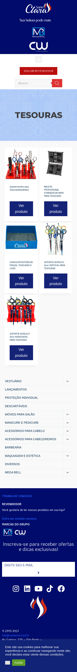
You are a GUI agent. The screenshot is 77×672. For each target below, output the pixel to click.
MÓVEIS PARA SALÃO (20, 414)
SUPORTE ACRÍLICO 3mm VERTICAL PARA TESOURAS (54, 265)
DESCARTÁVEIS (16, 406)
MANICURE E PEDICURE (22, 422)
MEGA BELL (13, 472)
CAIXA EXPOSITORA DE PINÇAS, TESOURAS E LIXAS (21, 265)
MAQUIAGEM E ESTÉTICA (22, 455)
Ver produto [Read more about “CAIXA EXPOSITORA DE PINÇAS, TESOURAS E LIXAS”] (21, 281)
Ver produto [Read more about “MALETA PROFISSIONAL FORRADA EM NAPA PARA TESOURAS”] (55, 209)
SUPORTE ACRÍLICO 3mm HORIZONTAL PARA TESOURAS (20, 337)
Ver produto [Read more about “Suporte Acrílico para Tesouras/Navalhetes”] (21, 209)
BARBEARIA (13, 447)
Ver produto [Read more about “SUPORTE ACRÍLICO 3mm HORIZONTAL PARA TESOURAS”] (21, 353)
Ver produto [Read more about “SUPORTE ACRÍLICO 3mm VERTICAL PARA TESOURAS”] (55, 281)
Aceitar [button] (19, 662)
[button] (38, 59)
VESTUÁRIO (13, 381)
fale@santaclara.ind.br (15, 635)
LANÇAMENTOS (16, 389)
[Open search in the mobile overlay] (38, 83)
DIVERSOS (12, 464)
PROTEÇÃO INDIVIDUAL (21, 397)
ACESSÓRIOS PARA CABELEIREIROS (30, 439)
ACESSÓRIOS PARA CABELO (25, 431)
